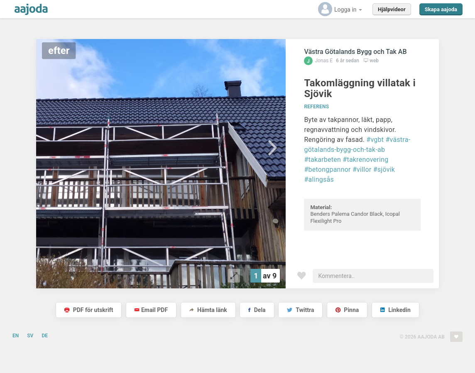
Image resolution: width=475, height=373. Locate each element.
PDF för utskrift (88, 310)
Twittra (300, 310)
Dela (256, 310)
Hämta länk (208, 310)
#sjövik (384, 169)
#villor (362, 169)
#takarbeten (322, 159)
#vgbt (375, 140)
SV (30, 336)
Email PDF (151, 310)
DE (45, 336)
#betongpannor (327, 169)
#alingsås (319, 179)
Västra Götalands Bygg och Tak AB (355, 52)
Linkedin (395, 310)
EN (15, 336)
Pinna (347, 310)
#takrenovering (365, 159)
